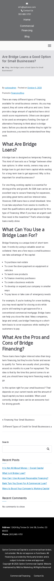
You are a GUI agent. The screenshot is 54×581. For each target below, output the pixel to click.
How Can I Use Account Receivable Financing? (25, 478)
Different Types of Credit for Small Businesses (26, 426)
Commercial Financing (27, 28)
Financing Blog (17, 93)
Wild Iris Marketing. (24, 567)
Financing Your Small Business (19, 419)
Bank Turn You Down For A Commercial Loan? (24, 483)
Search (5, 442)
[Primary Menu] (49, 46)
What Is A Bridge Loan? (14, 473)
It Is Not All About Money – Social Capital (23, 468)
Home (27, 19)
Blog (27, 36)
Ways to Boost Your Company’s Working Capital (25, 488)
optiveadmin (10, 88)
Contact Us (39, 576)
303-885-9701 (24, 14)
